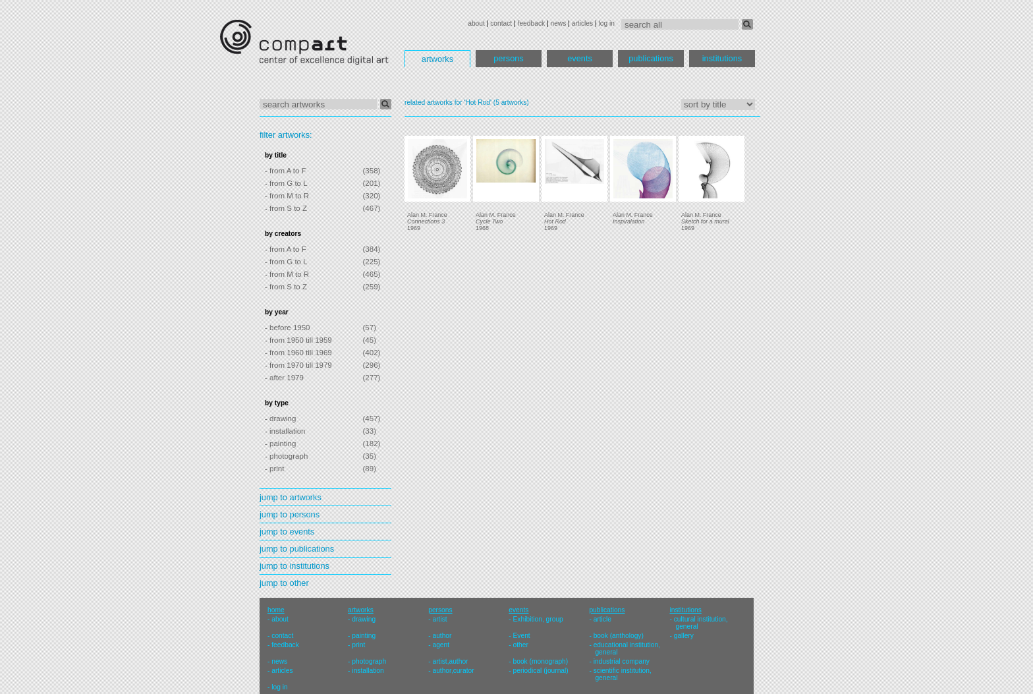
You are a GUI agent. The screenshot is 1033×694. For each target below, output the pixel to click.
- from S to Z (286, 208)
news (558, 23)
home (276, 610)
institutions (722, 58)
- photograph (286, 456)
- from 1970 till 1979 (298, 365)
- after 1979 (284, 378)
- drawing (280, 418)
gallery (684, 635)
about (476, 23)
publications (650, 58)
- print (274, 469)
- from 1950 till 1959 (298, 340)
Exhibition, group (538, 619)
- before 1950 (287, 328)
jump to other (284, 583)
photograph (369, 661)
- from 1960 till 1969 (298, 353)
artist (439, 619)
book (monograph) (541, 661)
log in (607, 23)
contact (501, 23)
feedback (531, 23)
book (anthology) (619, 635)
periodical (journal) (541, 670)
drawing (364, 619)
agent (440, 645)
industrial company (622, 661)
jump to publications (297, 549)
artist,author (450, 661)
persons (508, 58)
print (358, 645)
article (602, 619)
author (441, 635)
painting (364, 635)
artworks (437, 59)
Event (521, 635)
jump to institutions (294, 566)
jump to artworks (290, 497)
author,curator (453, 670)
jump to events (287, 531)
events (579, 58)
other (520, 645)
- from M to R (287, 196)
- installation (285, 431)
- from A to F (285, 171)
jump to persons (290, 514)
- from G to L (286, 183)
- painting (280, 444)
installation (367, 670)
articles (582, 23)
